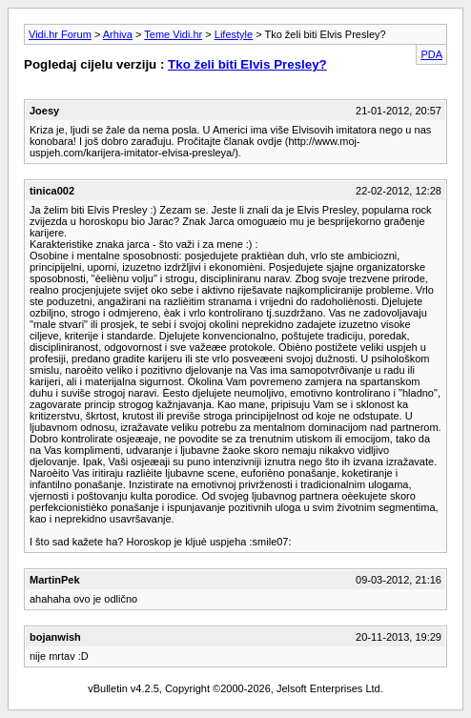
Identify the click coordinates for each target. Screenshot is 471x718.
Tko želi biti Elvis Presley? (247, 64)
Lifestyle (234, 34)
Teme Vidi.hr (173, 34)
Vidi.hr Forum (60, 34)
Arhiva (118, 34)
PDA (431, 54)
